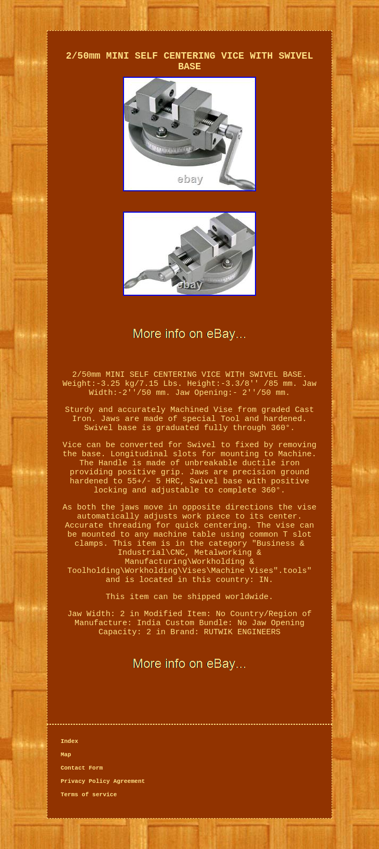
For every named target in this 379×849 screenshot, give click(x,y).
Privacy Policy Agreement (103, 781)
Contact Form (82, 768)
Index (69, 741)
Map (66, 754)
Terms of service (89, 794)
